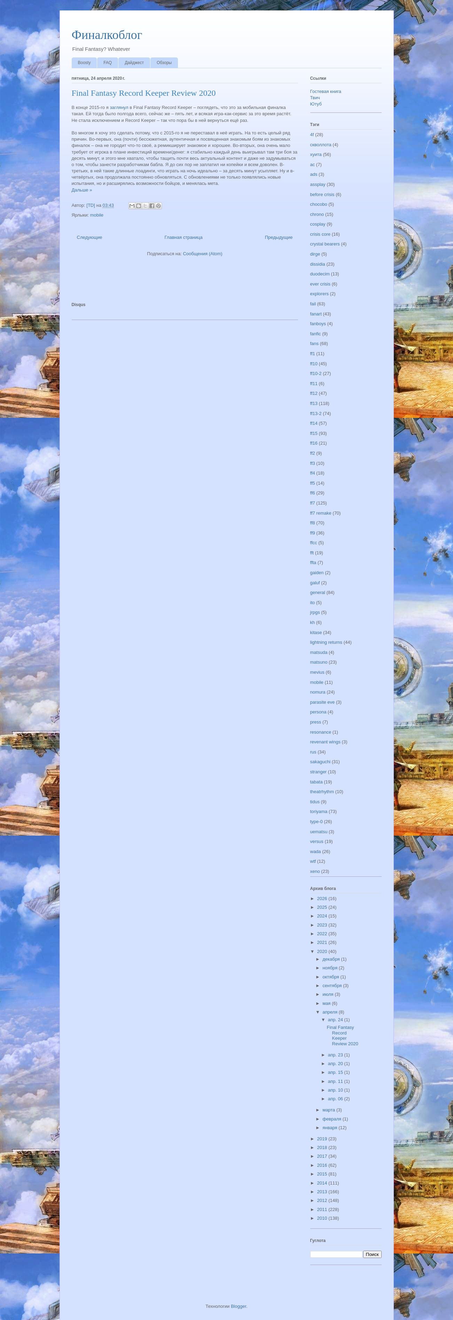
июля (328, 994)
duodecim (320, 273)
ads (314, 174)
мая (327, 1003)
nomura (318, 692)
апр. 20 (336, 1063)
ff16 (314, 443)
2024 (323, 916)
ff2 (312, 453)
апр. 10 (336, 1090)
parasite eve (322, 702)
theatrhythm (322, 791)
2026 (323, 898)
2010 (323, 1218)
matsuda (319, 652)
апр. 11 (336, 1081)
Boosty (84, 62)
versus (316, 841)
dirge (315, 254)
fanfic (315, 333)
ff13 (314, 403)
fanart (316, 314)
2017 (323, 1156)
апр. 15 (336, 1072)
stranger (318, 771)
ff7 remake (320, 513)
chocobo (318, 204)
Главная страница (184, 237)
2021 (323, 942)
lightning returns (326, 642)
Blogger (238, 1306)
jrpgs (315, 612)
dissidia (317, 264)
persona (318, 711)
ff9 (312, 533)
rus (313, 752)
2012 (323, 1200)
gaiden (317, 572)
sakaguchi (320, 761)
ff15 (314, 433)
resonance (320, 732)
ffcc (313, 542)
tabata (316, 781)
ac (312, 164)
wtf (313, 861)
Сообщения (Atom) (202, 253)
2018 (323, 1147)
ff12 (314, 393)
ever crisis (320, 284)
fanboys (318, 323)
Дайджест (134, 62)
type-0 (316, 821)
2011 (323, 1209)
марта (329, 1109)
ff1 (312, 353)
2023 (323, 925)
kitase (316, 632)
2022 (323, 933)
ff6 (312, 492)
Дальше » (82, 190)
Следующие (89, 237)
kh (312, 622)
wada (315, 851)
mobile (96, 215)
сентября (332, 985)
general (317, 592)
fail (313, 303)
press (315, 722)
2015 (323, 1174)
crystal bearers (325, 244)
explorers (319, 293)
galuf (315, 582)
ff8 (312, 522)
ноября (330, 967)
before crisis (322, 194)
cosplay (318, 224)
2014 (323, 1183)
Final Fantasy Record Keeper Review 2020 (144, 92)
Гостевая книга (325, 91)
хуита (316, 154)
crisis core (320, 234)
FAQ (107, 62)
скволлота (320, 144)
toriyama (319, 811)
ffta (313, 562)
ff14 (314, 423)
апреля (330, 1012)
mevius (317, 672)
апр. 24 (336, 1019)
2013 (323, 1191)
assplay (318, 184)
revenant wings (325, 741)
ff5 (312, 483)
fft (312, 552)
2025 (323, 907)
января (330, 1127)
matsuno (319, 662)
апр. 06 (336, 1098)
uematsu (319, 831)
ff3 (312, 463)
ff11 (314, 383)
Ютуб (316, 104)
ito (312, 602)
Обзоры (164, 62)
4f (312, 134)
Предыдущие (279, 237)
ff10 (314, 363)
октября (331, 976)
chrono (317, 214)
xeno (315, 871)
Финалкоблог (107, 35)
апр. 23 (336, 1054)
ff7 (312, 503)
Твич (315, 97)
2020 (323, 951)
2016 (323, 1165)
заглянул (119, 107)
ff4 (312, 473)
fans (314, 343)
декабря (331, 959)
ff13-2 (316, 413)
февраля (332, 1119)
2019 (323, 1138)
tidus (315, 801)
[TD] (91, 205)
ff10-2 (316, 373)
